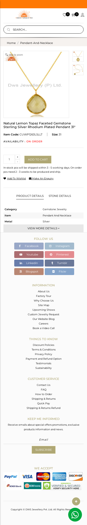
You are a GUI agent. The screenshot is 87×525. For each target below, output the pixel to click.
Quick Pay (43, 403)
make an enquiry (41, 178)
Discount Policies (43, 345)
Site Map (43, 305)
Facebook (29, 246)
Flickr (59, 271)
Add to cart (38, 159)
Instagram (59, 246)
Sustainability (43, 368)
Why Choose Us (43, 300)
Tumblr (59, 263)
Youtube (29, 254)
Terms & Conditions (44, 349)
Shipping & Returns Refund (43, 408)
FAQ (43, 389)
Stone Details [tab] (60, 196)
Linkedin (29, 263)
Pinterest (59, 254)
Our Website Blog (44, 319)
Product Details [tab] (30, 196)
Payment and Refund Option (44, 358)
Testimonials (43, 363)
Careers (43, 323)
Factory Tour (43, 296)
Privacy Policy (43, 354)
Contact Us (43, 385)
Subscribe (43, 449)
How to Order (43, 394)
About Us (43, 291)
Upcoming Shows (43, 309)
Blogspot (29, 271)
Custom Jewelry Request (43, 314)
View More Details (44, 228)
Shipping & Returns (44, 398)
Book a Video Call (44, 328)
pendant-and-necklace (36, 43)
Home (11, 43)
